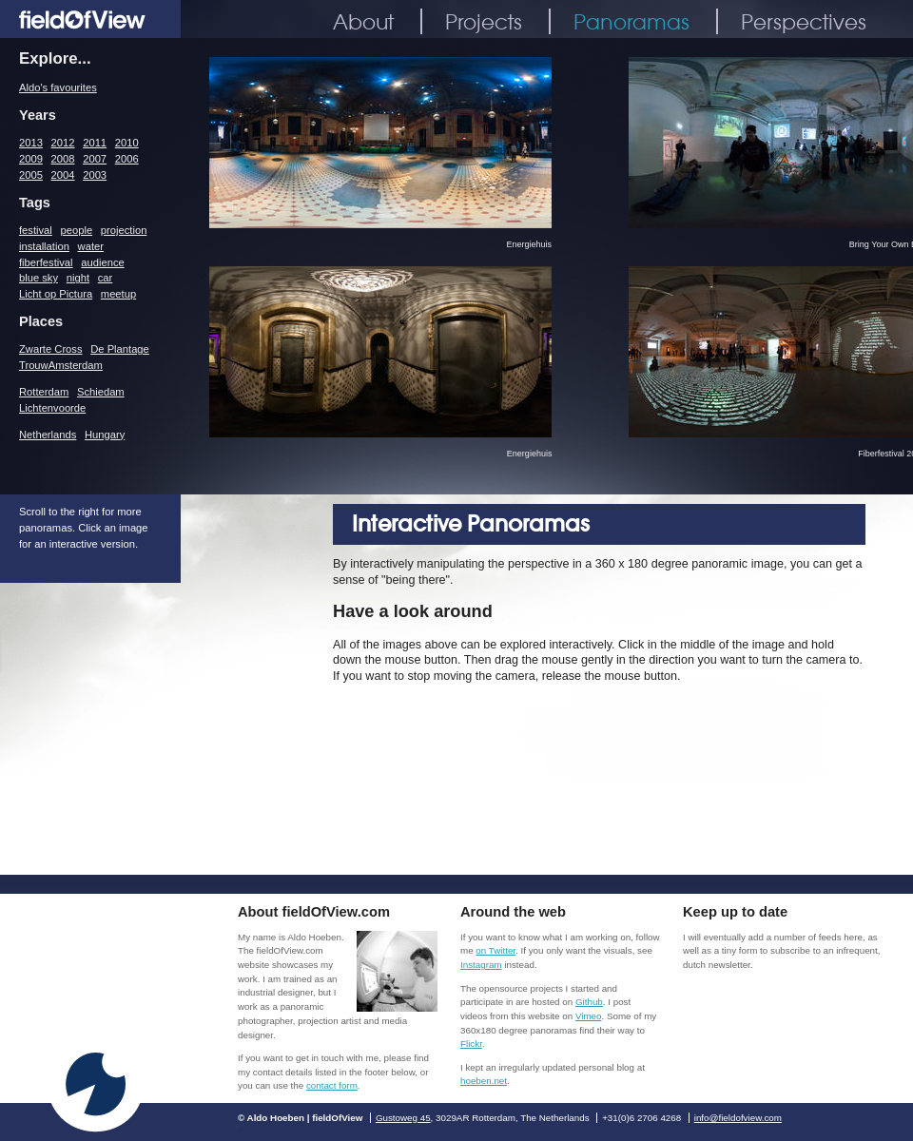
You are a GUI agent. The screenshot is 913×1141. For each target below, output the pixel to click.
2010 (127, 142)
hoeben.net (483, 1080)
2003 (95, 175)
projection (124, 230)
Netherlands (47, 434)
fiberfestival (46, 262)
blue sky (38, 277)
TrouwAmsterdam (61, 365)
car (105, 277)
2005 (31, 175)
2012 (63, 142)
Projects (483, 21)
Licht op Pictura (55, 294)
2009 (31, 158)
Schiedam (101, 391)
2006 (127, 158)
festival (35, 230)
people (77, 230)
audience (102, 262)
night (78, 277)
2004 (63, 175)
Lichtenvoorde (52, 408)
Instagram (481, 964)
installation (44, 246)
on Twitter (495, 950)
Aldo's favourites (58, 87)
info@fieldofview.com (738, 1117)
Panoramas (631, 21)
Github (589, 1001)
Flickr (471, 1043)
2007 (95, 158)
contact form (332, 1085)
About (363, 21)
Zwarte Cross (51, 349)
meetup (118, 294)
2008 (63, 158)
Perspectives (803, 21)
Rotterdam (43, 391)
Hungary (105, 434)
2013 (31, 142)
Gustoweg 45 (403, 1117)
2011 (95, 142)
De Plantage (119, 349)
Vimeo (588, 1016)
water (91, 246)
